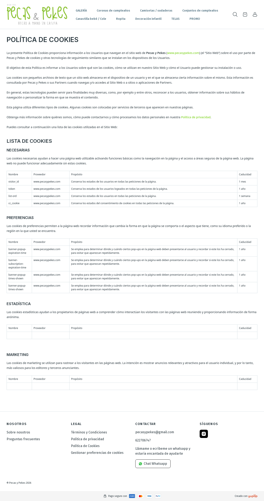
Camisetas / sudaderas (156, 10)
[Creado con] (252, 496)
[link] (254, 14)
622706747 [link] (143, 440)
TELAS (175, 19)
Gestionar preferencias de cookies (97, 453)
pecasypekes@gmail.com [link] (154, 432)
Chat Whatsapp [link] (153, 464)
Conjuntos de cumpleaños (200, 10)
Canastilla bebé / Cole (91, 19)
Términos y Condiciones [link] (89, 432)
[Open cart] (245, 14)
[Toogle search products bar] (235, 14)
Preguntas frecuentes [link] (23, 439)
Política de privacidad (195, 117)
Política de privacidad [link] (87, 439)
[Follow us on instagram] (204, 434)
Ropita (120, 19)
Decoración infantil (148, 19)
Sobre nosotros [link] (18, 432)
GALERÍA (81, 10)
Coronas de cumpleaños (113, 10)
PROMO (195, 19)
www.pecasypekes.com (183, 53)
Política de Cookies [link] (85, 446)
